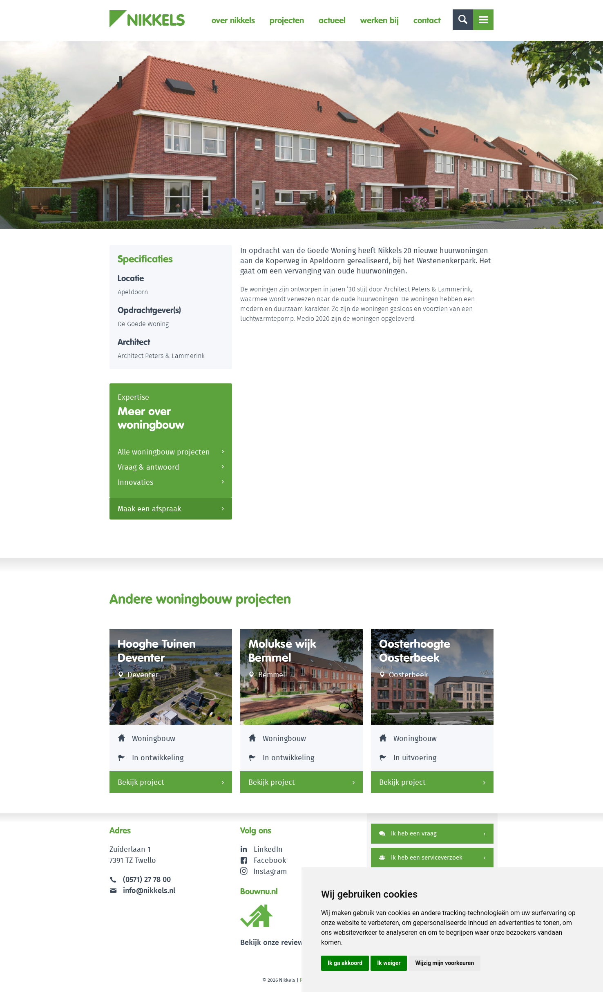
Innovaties (135, 482)
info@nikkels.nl (142, 890)
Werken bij (379, 20)
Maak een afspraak (149, 509)
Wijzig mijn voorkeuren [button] (444, 963)
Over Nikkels (233, 20)
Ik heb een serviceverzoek (420, 857)
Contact (426, 20)
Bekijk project (141, 782)
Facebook (270, 860)
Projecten (287, 20)
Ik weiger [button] (388, 963)
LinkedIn (268, 849)
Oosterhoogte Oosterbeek (414, 651)
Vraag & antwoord (148, 467)
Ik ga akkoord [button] (345, 963)
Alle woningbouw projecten (164, 452)
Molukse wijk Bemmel (282, 651)
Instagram (263, 871)
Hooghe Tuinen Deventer (157, 651)
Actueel (332, 20)
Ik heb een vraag (408, 833)
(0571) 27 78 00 (147, 879)
